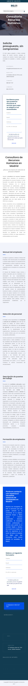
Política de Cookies (9, 662)
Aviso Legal (6, 671)
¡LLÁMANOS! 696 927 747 (13, 606)
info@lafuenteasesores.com (14, 68)
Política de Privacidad (9, 667)
